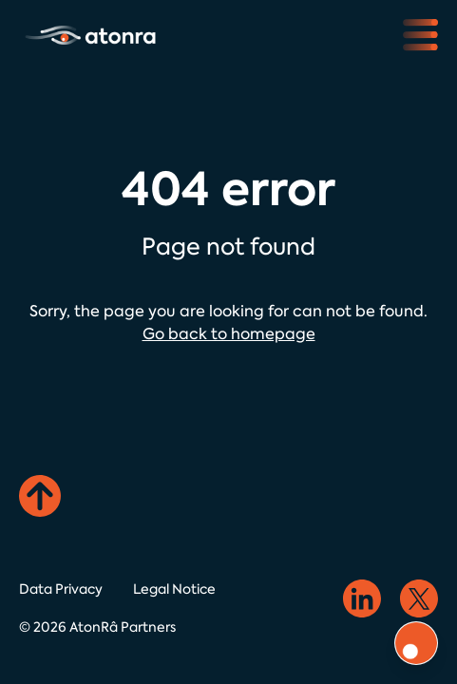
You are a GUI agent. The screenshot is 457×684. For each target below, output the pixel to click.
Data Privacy (61, 589)
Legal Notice (174, 589)
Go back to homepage (229, 334)
